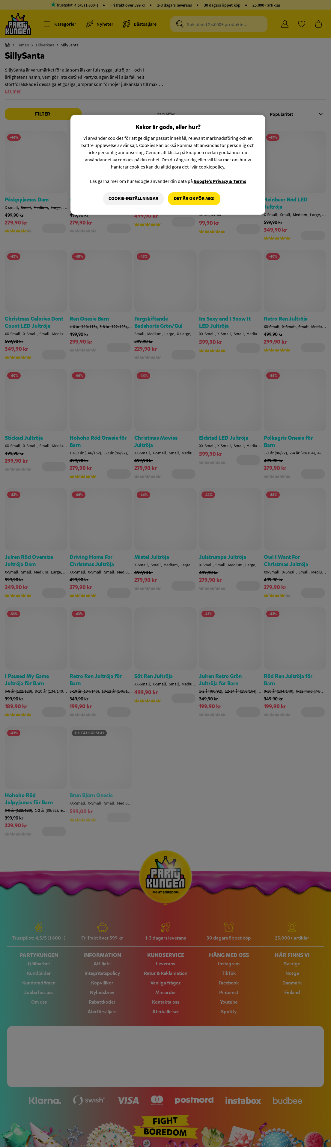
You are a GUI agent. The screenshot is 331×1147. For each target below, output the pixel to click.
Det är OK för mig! (194, 198)
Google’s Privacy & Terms (220, 181)
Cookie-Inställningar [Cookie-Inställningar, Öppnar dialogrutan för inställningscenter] (133, 198)
